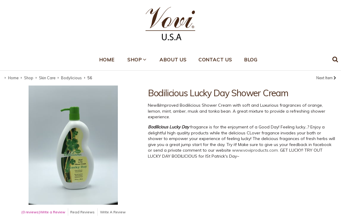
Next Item (326, 77)
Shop (134, 60)
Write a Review (52, 212)
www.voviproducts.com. (255, 150)
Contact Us (215, 60)
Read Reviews (82, 212)
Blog (250, 60)
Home (106, 60)
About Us (172, 60)
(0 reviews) (30, 212)
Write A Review (113, 212)
